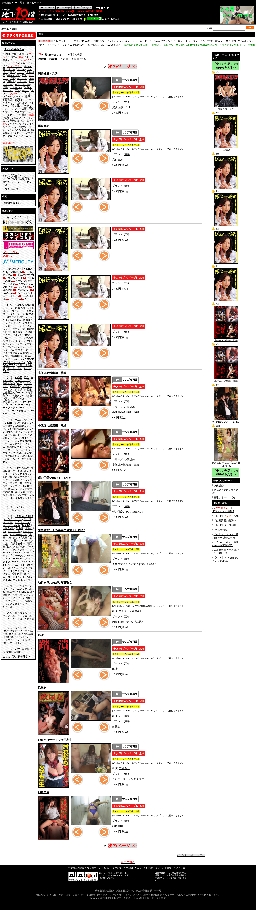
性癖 (21, 178)
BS (4, 531)
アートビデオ (14, 368)
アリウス (12, 310)
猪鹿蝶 (26, 320)
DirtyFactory (22, 468)
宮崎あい (124, 768)
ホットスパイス (17, 567)
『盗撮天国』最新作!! (226, 520)
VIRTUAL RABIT (24, 516)
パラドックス (22, 522)
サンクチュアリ (22, 422)
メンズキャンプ (18, 603)
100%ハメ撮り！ (12, 540)
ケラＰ (16, 401)
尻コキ (21, 69)
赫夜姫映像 (9, 383)
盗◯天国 (20, 492)
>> (11, 188)
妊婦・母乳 (13, 75)
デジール (20, 486)
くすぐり (8, 102)
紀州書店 (15, 386)
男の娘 (6, 181)
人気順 (64, 59)
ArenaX (29, 314)
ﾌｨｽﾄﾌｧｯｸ (15, 129)
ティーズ (16, 298)
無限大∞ (12, 591)
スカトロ (18, 96)
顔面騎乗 (8, 99)
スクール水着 (17, 111)
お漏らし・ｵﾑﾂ (23, 99)
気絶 (17, 102)
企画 (24, 108)
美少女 (6, 60)
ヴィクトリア (10, 329)
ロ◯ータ (17, 60)
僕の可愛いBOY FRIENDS (225, 420)
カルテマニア (22, 380)
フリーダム (18, 555)
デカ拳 (18, 483)
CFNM (6, 54)
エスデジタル (10, 335)
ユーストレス (19, 616)
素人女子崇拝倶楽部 (17, 454)
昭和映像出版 (17, 428)
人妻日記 (27, 537)
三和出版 (8, 425)
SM (9, 96)
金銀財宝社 (9, 392)
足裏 (12, 78)
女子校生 (12, 57)
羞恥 (12, 120)
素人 (28, 57)
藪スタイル (21, 613)
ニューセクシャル (14, 510)
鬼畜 (6, 117)
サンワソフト (15, 277)
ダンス (20, 120)
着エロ (25, 129)
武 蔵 (29, 591)
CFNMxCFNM (10, 431)
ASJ (29, 332)
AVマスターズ (20, 350)
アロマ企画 (10, 317)
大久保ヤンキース (13, 359)
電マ (28, 120)
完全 (14, 175)
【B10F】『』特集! (226, 516)
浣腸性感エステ (226, 108)
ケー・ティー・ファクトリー (16, 406)
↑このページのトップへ (191, 855)
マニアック (21, 588)
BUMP (19, 528)
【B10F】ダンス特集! (225, 525)
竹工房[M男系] (26, 274)
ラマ (24, 631)
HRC (22, 329)
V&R (26, 552)
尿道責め (226, 148)
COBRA (8, 292)
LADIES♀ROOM (13, 637)
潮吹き (11, 81)
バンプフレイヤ (11, 525)
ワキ (24, 123)
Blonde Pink (19, 561)
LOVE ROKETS (11, 631)
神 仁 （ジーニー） (18, 449)
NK (16, 507)
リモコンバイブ (19, 117)
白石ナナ (124, 611)
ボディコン (13, 114)
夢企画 (30, 619)
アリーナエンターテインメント (18, 312)
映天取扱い (19, 332)
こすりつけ (16, 87)
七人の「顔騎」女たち (226, 490)
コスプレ (15, 108)
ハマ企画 (24, 286)
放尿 (27, 96)
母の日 (27, 519)
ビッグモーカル (18, 534)
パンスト (22, 78)
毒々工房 (15, 495)
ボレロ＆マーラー (23, 579)
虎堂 (24, 495)
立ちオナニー (22, 84)
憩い (28, 178)
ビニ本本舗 (14, 531)
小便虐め (129, 407)
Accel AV (20, 304)
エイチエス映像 (17, 352)
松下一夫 (8, 588)
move (21, 591)
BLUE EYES (16, 558)
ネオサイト (26, 507)
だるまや (17, 471)
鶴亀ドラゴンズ (23, 480)
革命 (26, 377)
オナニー (22, 81)
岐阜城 (18, 389)
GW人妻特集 (221, 530)
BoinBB (26, 525)
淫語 (5, 87)
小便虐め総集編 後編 (226, 380)
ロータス (15, 643)
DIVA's (11, 489)
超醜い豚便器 (10, 477)
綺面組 (28, 389)
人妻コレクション (17, 536)
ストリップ (18, 181)
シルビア (27, 434)
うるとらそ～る (21, 326)
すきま (13, 437)
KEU (9, 395)
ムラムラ (17, 594)
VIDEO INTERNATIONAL (18, 270)
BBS (25, 540)
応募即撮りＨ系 (21, 356)
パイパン (15, 123)
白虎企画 (8, 289)
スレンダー (18, 126)
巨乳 (17, 90)
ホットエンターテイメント (17, 575)
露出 (24, 114)
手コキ (28, 66)
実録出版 (20, 425)
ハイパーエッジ (13, 519)
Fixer (16, 564)
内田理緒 (124, 716)
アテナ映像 (14, 307)
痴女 (12, 72)
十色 (20, 489)
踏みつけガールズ (17, 546)
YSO (17, 649)
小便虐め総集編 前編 (226, 339)
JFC (29, 428)
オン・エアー (17, 344)
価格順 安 (77, 59)
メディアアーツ (11, 597)
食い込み (17, 105)
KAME (18, 377)
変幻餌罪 (17, 573)
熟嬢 (19, 452)
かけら (6, 175)
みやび (28, 594)
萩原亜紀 (137, 611)
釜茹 (19, 383)
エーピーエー (16, 338)
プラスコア (26, 549)
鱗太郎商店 (15, 634)
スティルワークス (16, 458)
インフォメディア (13, 323)
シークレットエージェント (18, 433)
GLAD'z (21, 392)
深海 (5, 437)
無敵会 (6, 594)
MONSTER (24, 289)
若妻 (24, 75)
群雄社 (22, 410)
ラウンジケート (23, 628)
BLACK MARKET (12, 552)
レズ (21, 93)
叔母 (14, 178)
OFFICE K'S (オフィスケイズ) (18, 361)
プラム (14, 549)
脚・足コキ (9, 69)
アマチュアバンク (17, 346)
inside (27, 368)
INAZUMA (15, 320)
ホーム (5, 28)
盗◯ (24, 102)
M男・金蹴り (19, 54)
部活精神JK (18, 543)
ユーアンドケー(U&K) (17, 617)
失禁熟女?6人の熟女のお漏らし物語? (226, 463)
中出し (25, 90)
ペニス (23, 175)
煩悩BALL (8, 528)
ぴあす (28, 528)
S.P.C (6, 371)
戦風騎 (11, 446)
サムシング (21, 419)
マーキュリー (22, 585)
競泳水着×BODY (223, 497)
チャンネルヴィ (21, 474)
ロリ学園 (28, 634)
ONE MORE (14, 652)
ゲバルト (22, 398)
